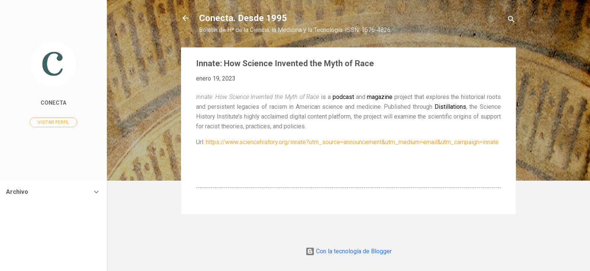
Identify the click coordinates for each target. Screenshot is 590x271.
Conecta (53, 103)
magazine (379, 96)
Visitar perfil (53, 122)
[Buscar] (511, 20)
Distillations (450, 106)
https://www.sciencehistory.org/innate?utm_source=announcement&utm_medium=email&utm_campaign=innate (352, 142)
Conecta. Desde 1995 (243, 18)
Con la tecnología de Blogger (349, 251)
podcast (343, 96)
